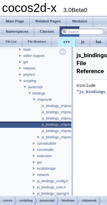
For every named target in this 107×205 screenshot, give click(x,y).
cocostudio (45, 150)
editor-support (34, 56)
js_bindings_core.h (51, 187)
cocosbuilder (46, 143)
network (29, 68)
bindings (39, 93)
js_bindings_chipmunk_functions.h (68, 118)
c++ (67, 42)
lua (98, 42)
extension (44, 156)
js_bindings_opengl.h (53, 194)
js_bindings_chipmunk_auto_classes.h (71, 106)
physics (29, 75)
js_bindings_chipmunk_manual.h (66, 131)
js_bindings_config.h (52, 181)
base (27, 50)
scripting (29, 81)
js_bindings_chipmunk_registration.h (69, 137)
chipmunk (44, 100)
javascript (35, 87)
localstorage (46, 169)
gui (25, 62)
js (82, 42)
